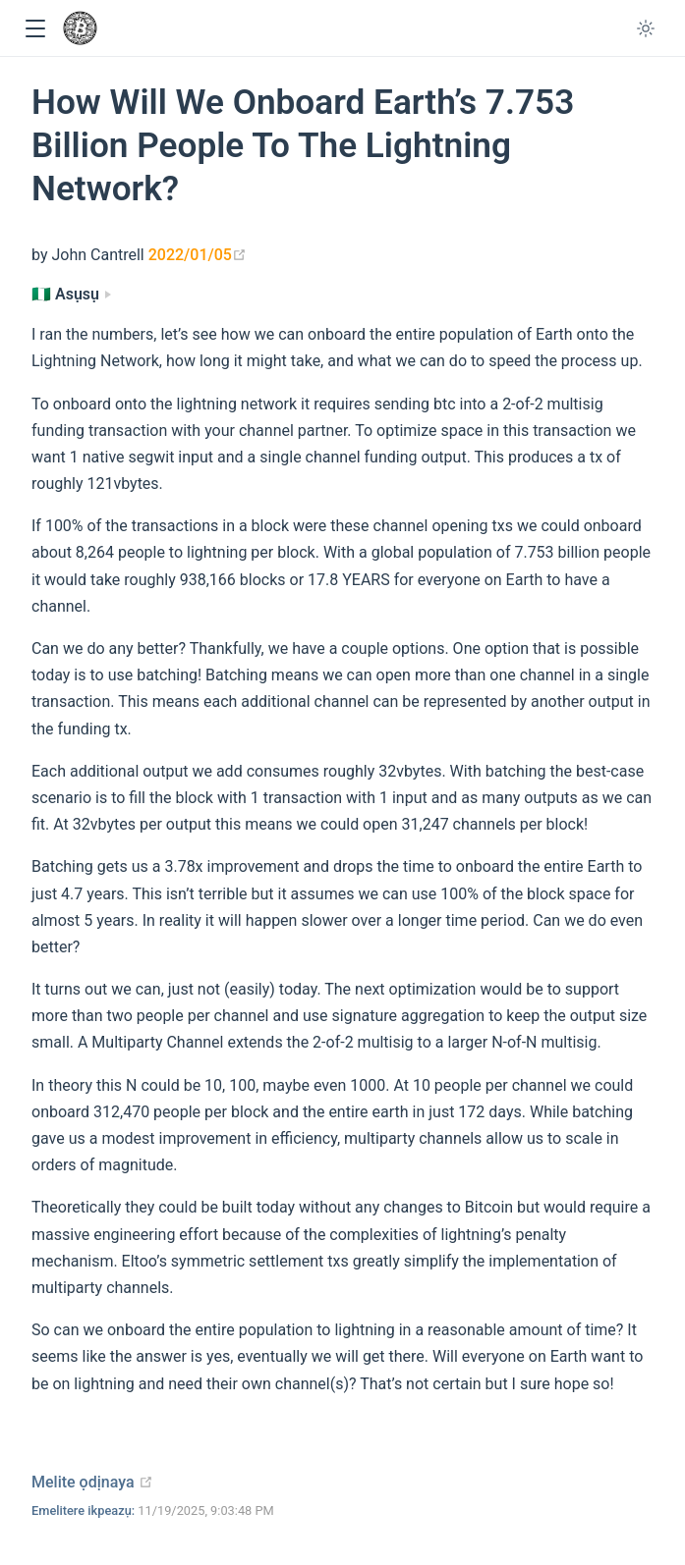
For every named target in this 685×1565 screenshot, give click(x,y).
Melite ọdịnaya (92, 1482)
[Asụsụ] (71, 294)
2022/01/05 (197, 254)
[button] (35, 29)
